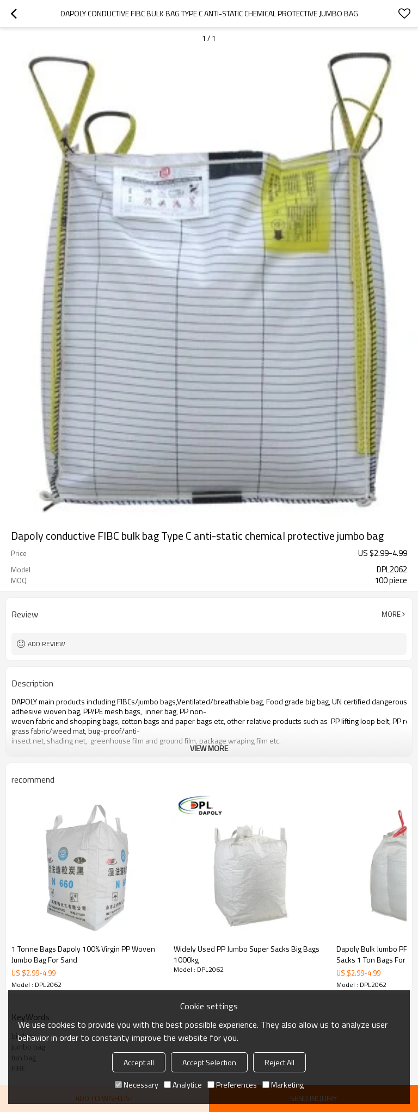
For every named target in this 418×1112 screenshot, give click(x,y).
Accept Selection (209, 1062)
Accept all (139, 1062)
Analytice (183, 1084)
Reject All (279, 1062)
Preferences (232, 1084)
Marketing (283, 1084)
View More (209, 748)
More (391, 614)
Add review (46, 644)
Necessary (136, 1084)
